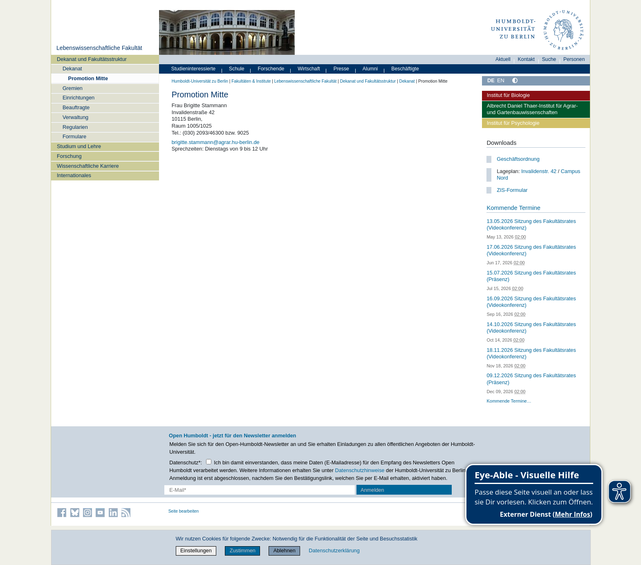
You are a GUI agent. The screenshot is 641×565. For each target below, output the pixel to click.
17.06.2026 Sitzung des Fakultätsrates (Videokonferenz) (531, 250)
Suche (549, 59)
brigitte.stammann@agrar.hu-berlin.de (216, 142)
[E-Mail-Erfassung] (259, 490)
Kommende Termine (513, 208)
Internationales (74, 175)
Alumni (370, 69)
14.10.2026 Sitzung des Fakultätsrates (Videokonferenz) (531, 327)
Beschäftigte (405, 69)
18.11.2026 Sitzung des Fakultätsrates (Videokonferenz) (531, 353)
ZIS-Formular (512, 190)
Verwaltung (75, 117)
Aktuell (503, 59)
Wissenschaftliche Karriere (88, 166)
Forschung (69, 156)
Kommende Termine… (508, 400)
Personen (574, 59)
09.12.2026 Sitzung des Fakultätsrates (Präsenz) (531, 378)
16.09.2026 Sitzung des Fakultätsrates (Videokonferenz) (531, 301)
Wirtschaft (309, 69)
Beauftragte (76, 107)
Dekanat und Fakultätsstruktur (92, 59)
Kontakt (526, 59)
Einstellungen (196, 550)
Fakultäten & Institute (251, 81)
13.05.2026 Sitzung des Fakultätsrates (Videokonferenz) (531, 224)
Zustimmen (243, 550)
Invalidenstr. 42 (538, 171)
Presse (341, 69)
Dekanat (72, 68)
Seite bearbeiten (183, 511)
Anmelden (372, 490)
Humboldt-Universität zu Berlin (200, 81)
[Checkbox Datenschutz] (208, 461)
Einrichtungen (78, 98)
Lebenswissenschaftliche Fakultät (99, 48)
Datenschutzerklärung (334, 550)
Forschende (271, 69)
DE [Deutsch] (491, 80)
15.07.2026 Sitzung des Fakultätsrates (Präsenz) (531, 276)
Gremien (73, 88)
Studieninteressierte (193, 69)
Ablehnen (284, 550)
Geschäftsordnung (518, 159)
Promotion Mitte (88, 78)
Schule (236, 69)
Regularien (75, 127)
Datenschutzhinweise (360, 470)
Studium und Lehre (79, 146)
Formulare (74, 136)
